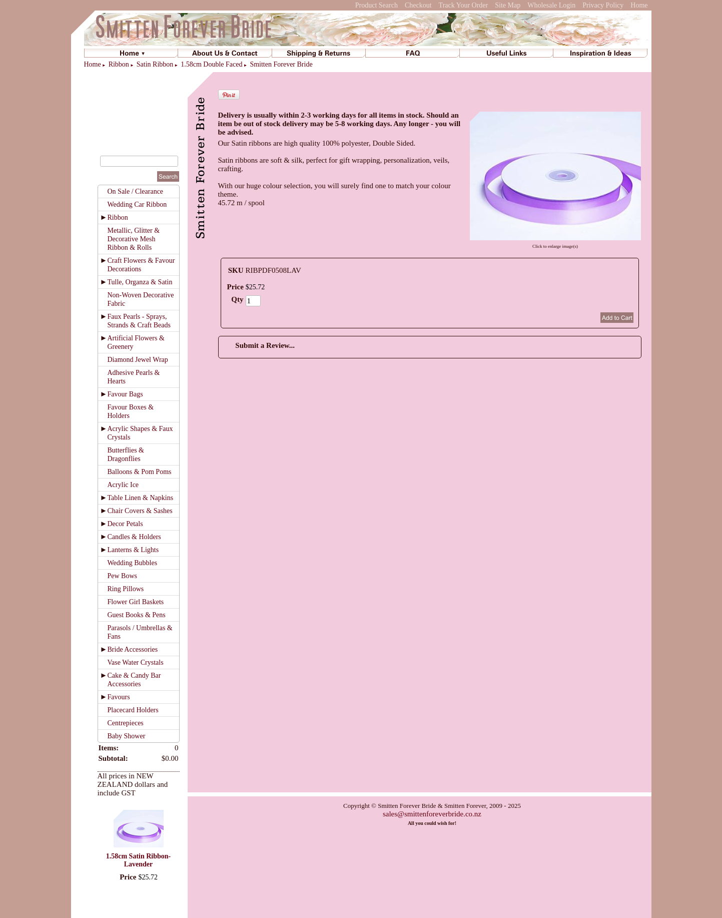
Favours (119, 697)
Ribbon (119, 64)
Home (638, 5)
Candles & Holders (134, 537)
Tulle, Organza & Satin (140, 282)
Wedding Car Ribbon (137, 204)
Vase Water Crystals (136, 662)
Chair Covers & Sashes (140, 511)
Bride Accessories (133, 649)
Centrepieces (126, 723)
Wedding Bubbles (133, 563)
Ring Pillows (126, 589)
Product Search (376, 5)
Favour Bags (125, 394)
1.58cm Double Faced (211, 64)
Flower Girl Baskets (136, 602)
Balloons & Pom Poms (140, 472)
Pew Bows (123, 576)
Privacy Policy (602, 5)
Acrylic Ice (123, 485)
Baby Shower (127, 736)
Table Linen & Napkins (141, 498)
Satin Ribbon (155, 64)
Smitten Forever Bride (281, 64)
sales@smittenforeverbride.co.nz (432, 814)
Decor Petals (125, 524)
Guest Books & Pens (137, 615)
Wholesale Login (551, 5)
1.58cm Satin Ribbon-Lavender (138, 860)
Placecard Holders (133, 710)
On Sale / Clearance (136, 191)
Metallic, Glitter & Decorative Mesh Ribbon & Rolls (134, 239)
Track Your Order (463, 5)
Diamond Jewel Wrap (138, 359)
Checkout (418, 5)
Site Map (507, 5)
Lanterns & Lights (133, 550)
